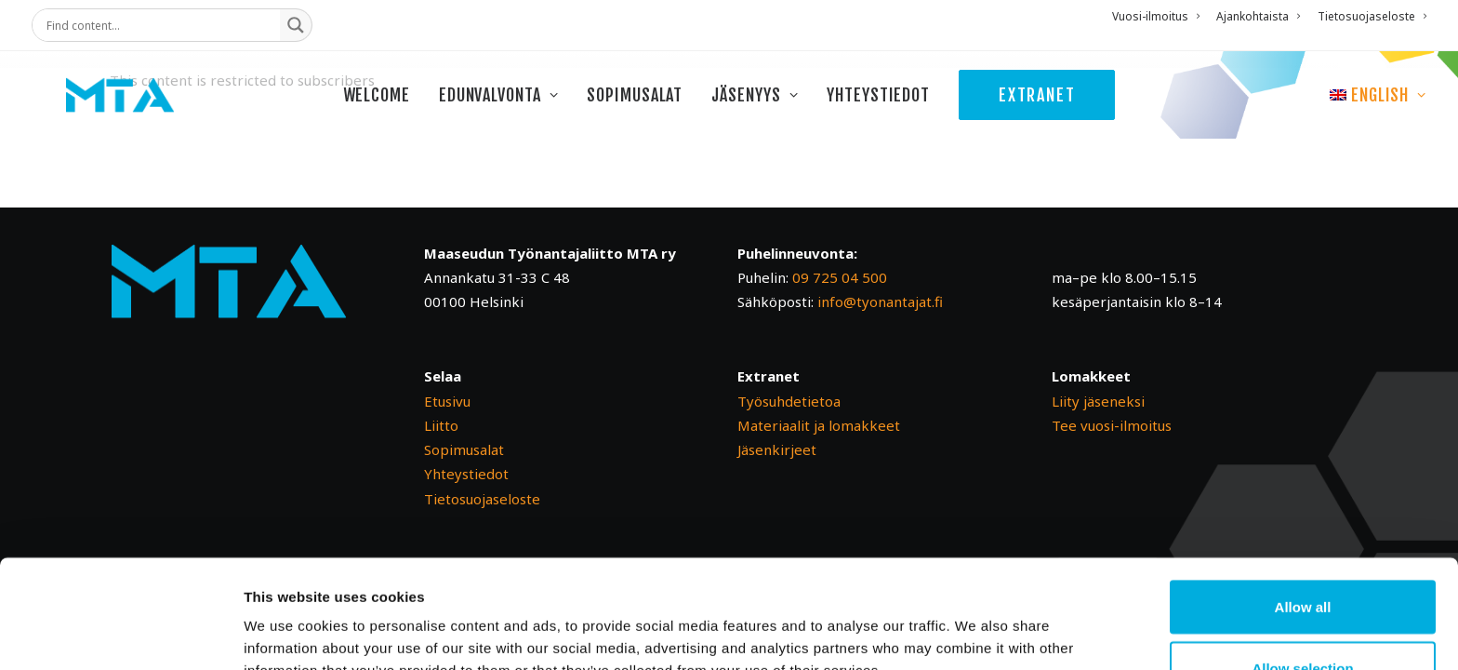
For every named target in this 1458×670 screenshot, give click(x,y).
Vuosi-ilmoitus (1156, 16)
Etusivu (447, 401)
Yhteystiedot (895, 113)
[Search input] (160, 25)
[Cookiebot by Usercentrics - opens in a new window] (120, 634)
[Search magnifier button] (295, 25)
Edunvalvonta (516, 113)
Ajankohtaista (1258, 16)
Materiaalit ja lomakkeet (818, 425)
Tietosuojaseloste (1372, 16)
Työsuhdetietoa (789, 401)
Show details (976, 622)
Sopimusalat (651, 113)
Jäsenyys (771, 113)
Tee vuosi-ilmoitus (1112, 425)
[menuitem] (1159, 16)
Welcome (392, 113)
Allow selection (1302, 560)
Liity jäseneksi (1098, 401)
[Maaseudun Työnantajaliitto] (141, 113)
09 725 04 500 (839, 277)
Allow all (1303, 498)
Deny (1303, 620)
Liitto (441, 425)
